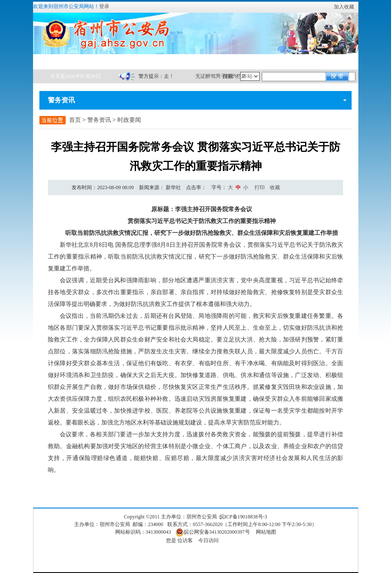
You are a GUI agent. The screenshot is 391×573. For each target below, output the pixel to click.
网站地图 (266, 532)
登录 (104, 6)
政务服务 (210, 61)
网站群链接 (328, 61)
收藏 (275, 187)
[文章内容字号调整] (230, 187)
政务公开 (171, 61)
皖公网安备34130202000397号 (212, 532)
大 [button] (230, 187)
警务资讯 (131, 61)
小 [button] (245, 187)
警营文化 (289, 61)
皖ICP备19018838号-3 (243, 517)
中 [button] (238, 187)
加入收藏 (344, 7)
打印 (260, 187)
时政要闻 (129, 120)
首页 (52, 61)
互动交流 (249, 61)
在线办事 (92, 61)
